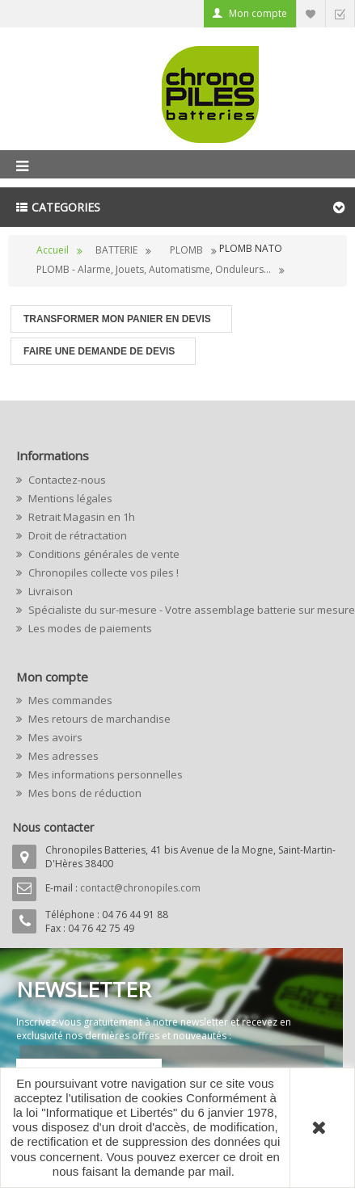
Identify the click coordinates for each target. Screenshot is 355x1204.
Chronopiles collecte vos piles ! (102, 572)
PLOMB (186, 250)
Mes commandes (69, 700)
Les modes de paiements (89, 628)
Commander (339, 13)
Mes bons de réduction (84, 793)
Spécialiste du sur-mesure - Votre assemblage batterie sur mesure (182, 609)
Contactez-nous (66, 479)
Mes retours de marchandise (98, 718)
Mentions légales (69, 498)
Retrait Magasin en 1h (80, 517)
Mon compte (258, 13)
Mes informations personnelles (104, 774)
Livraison (49, 591)
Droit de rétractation (76, 535)
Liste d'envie (310, 13)
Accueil (52, 250)
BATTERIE (116, 250)
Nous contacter (53, 827)
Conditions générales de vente (103, 554)
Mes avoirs (54, 737)
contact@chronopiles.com (140, 888)
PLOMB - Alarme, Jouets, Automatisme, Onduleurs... (153, 269)
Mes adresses (62, 756)
